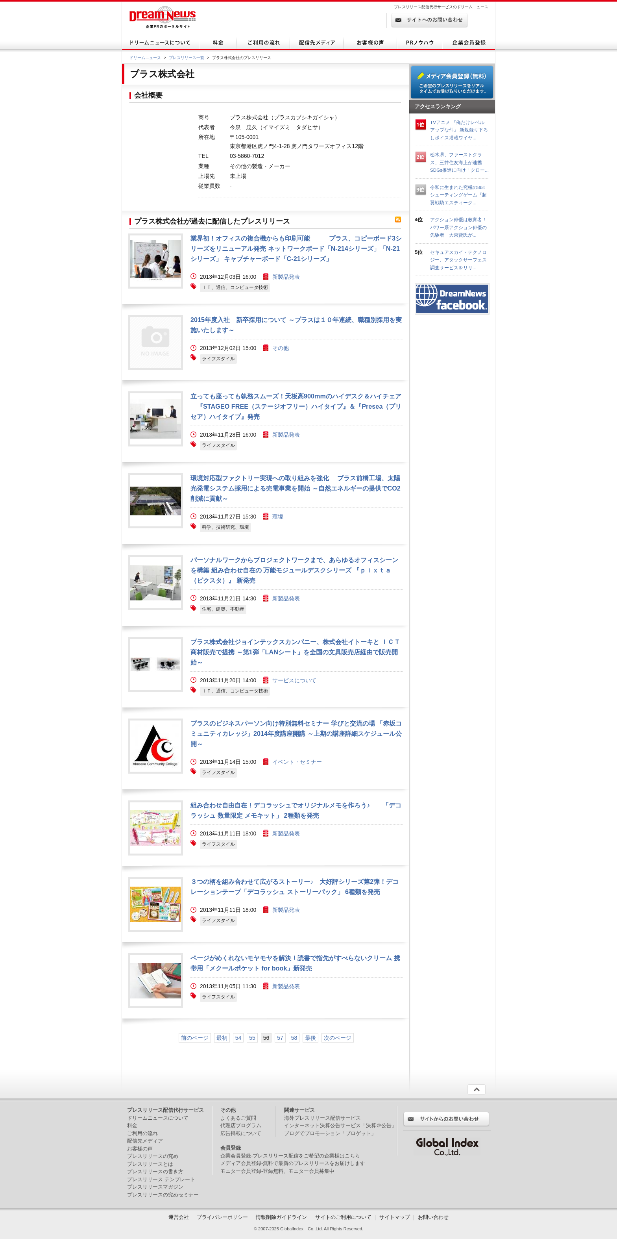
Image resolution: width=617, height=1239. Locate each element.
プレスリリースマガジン (155, 1187)
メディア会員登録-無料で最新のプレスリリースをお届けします (292, 1163)
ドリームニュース (145, 58)
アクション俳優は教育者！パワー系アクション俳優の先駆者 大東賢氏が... (458, 227)
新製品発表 (286, 277)
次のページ (337, 1038)
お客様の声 (140, 1149)
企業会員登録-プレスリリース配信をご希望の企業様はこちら (290, 1156)
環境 (277, 516)
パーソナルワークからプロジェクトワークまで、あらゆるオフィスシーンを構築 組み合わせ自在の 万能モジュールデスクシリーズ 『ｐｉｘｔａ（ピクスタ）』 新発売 (294, 570)
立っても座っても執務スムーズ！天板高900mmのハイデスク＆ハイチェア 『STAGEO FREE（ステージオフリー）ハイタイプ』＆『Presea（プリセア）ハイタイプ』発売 (295, 406)
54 (238, 1038)
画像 (155, 261)
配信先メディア (145, 1141)
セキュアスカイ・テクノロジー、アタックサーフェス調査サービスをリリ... (458, 260)
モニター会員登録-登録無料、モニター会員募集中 (277, 1171)
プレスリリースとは (150, 1164)
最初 (221, 1038)
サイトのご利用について (343, 1217)
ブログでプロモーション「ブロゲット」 (330, 1133)
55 (252, 1038)
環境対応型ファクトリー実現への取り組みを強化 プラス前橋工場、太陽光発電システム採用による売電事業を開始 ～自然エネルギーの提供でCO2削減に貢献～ (295, 488)
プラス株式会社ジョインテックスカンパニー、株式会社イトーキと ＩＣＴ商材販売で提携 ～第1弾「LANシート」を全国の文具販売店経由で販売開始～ (295, 652)
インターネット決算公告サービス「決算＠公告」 (340, 1125)
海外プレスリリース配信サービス (322, 1118)
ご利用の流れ (142, 1133)
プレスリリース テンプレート (161, 1179)
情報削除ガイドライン (281, 1217)
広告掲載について (240, 1133)
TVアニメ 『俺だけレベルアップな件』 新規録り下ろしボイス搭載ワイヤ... (459, 130)
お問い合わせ (433, 1217)
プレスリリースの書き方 (155, 1171)
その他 (280, 348)
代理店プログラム (240, 1125)
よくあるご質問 (238, 1118)
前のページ (195, 1038)
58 (294, 1038)
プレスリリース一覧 (186, 58)
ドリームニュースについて (157, 1118)
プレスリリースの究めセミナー (163, 1195)
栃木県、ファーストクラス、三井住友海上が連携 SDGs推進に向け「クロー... (459, 162)
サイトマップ (394, 1217)
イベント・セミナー (297, 762)
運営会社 (179, 1217)
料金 (132, 1125)
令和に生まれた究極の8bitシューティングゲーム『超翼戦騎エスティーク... (458, 195)
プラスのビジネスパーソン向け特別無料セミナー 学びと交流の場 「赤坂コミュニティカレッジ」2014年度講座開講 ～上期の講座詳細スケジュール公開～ (296, 733)
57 (280, 1038)
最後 (310, 1038)
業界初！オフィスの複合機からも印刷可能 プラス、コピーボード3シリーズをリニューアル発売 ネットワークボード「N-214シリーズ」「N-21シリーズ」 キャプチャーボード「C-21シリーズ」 (296, 248)
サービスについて (294, 680)
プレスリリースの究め (152, 1156)
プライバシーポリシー (222, 1217)
